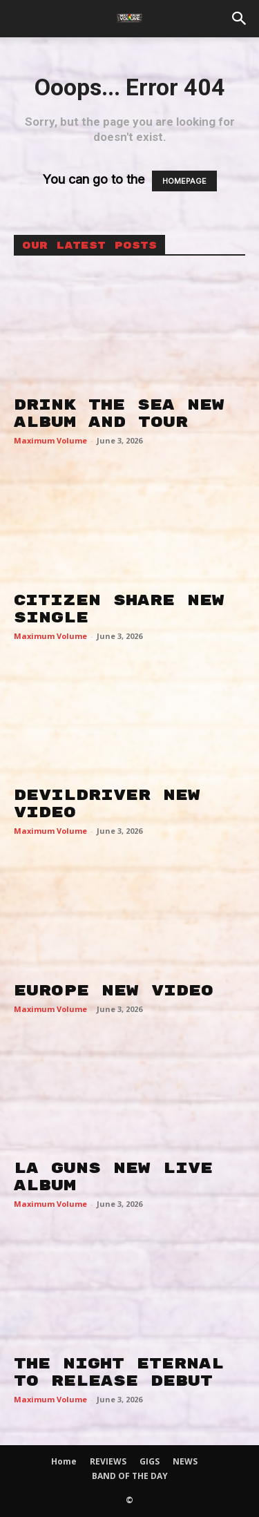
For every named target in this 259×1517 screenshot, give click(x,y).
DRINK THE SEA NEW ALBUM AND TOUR (119, 413)
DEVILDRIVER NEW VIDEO (107, 803)
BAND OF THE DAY (130, 1476)
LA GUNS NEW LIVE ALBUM (113, 1176)
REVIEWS (108, 1461)
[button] (239, 18)
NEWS (185, 1461)
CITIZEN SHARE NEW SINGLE (119, 609)
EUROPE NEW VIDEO (113, 991)
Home (64, 1461)
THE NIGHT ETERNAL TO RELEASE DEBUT (119, 1372)
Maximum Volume (50, 440)
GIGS (150, 1461)
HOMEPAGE (184, 181)
